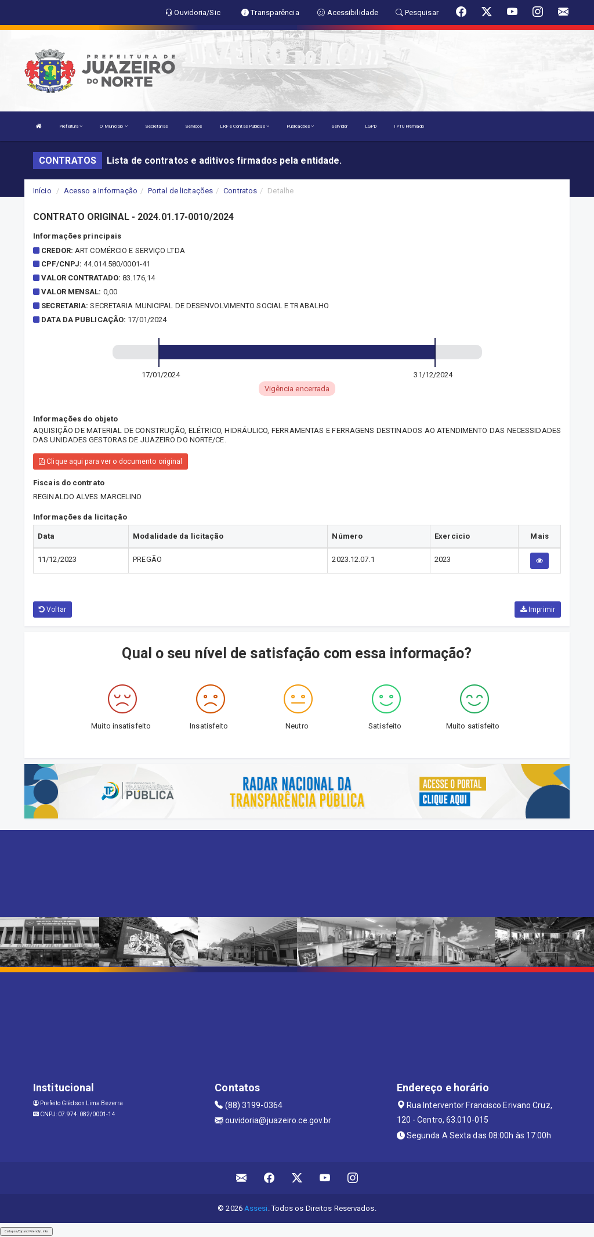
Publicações (300, 126)
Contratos (240, 190)
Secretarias (156, 126)
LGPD (370, 126)
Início (42, 190)
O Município (113, 126)
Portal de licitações (180, 190)
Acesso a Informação (100, 190)
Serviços (193, 126)
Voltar (52, 609)
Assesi (256, 1208)
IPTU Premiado (408, 126)
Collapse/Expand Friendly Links (26, 1231)
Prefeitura (70, 126)
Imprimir (537, 609)
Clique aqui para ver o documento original (110, 461)
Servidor (339, 126)
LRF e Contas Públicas (244, 126)
